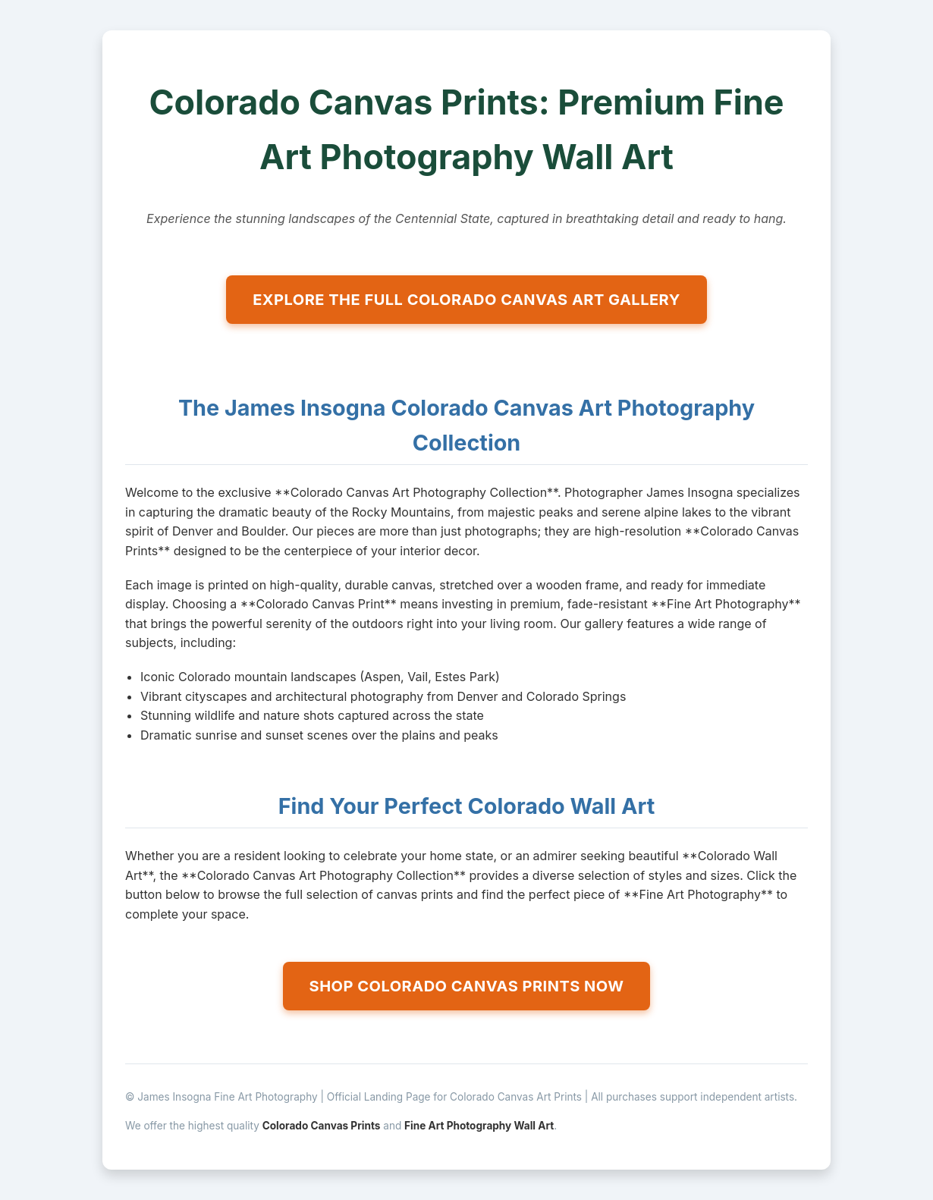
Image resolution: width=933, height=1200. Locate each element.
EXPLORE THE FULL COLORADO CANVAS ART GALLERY (466, 300)
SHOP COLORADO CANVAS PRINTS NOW (466, 986)
